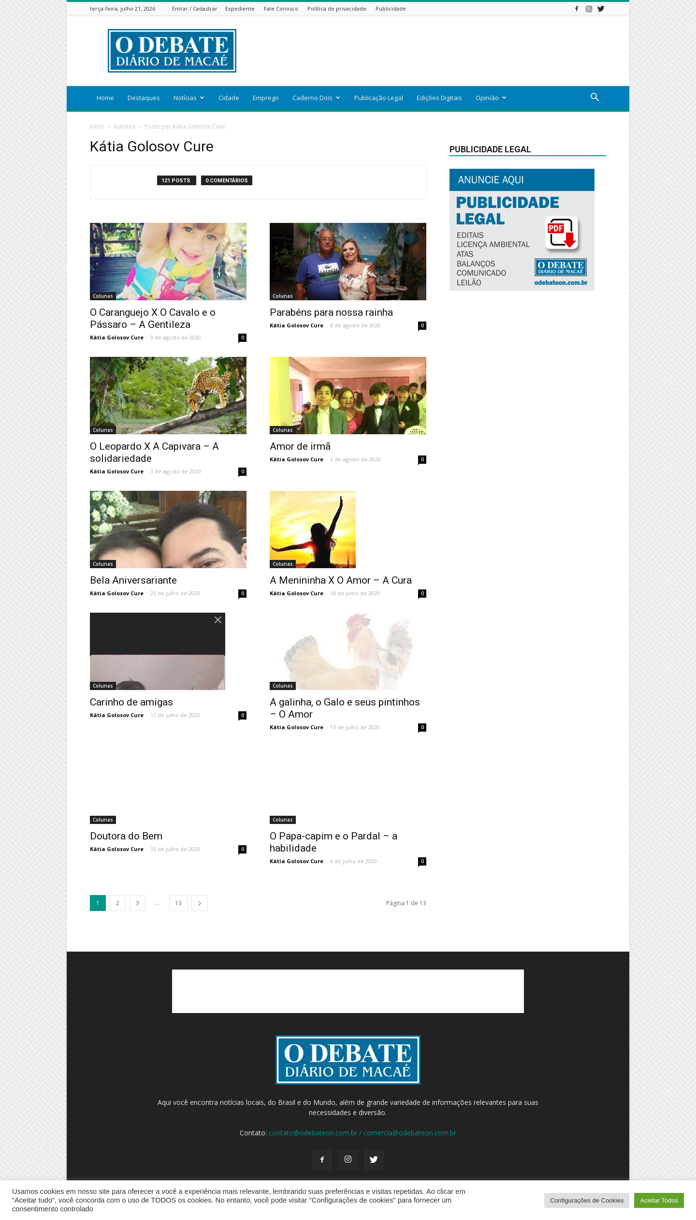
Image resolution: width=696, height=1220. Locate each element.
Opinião (491, 97)
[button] (594, 98)
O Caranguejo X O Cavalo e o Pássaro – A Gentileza (153, 318)
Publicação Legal (378, 97)
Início (97, 126)
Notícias (189, 97)
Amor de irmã (300, 446)
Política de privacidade (336, 8)
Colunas (103, 296)
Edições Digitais (439, 97)
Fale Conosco (281, 8)
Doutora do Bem (126, 836)
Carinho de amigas (131, 702)
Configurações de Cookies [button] (587, 1200)
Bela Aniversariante (133, 580)
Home (105, 97)
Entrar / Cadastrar (195, 8)
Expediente (240, 8)
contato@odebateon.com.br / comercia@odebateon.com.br (362, 1132)
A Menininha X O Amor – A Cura (341, 580)
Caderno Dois (316, 97)
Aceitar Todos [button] (659, 1200)
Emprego (266, 97)
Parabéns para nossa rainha (331, 312)
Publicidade (391, 8)
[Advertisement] (430, 51)
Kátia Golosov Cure (117, 337)
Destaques (144, 97)
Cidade (228, 97)
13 (178, 903)
